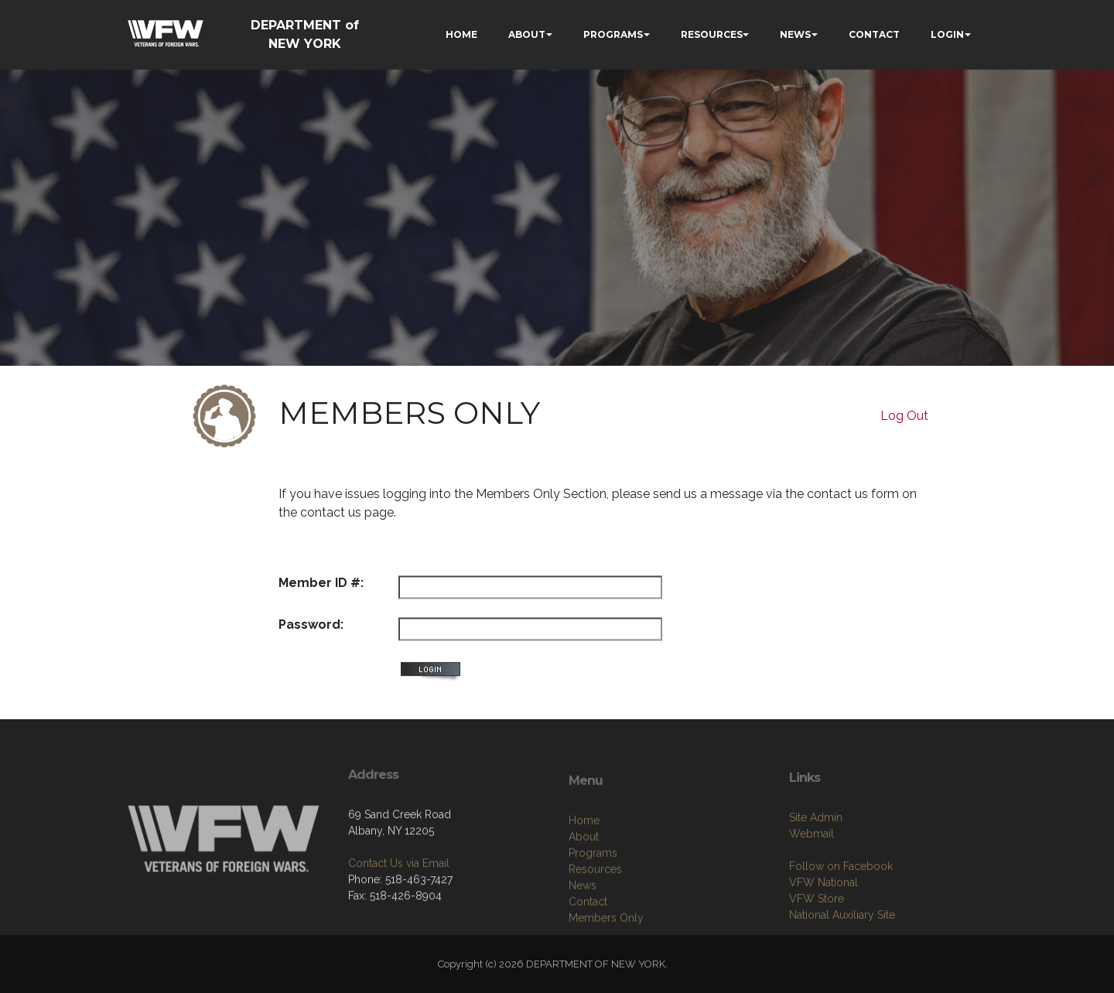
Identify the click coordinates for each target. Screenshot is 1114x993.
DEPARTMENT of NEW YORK (305, 34)
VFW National (823, 919)
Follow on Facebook (841, 903)
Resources (595, 910)
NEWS (795, 34)
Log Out (904, 415)
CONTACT (874, 34)
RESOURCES (712, 34)
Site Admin (815, 854)
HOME (461, 34)
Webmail (811, 871)
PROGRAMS (613, 34)
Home (584, 861)
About (584, 878)
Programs (593, 894)
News (582, 926)
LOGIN (947, 34)
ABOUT (526, 34)
